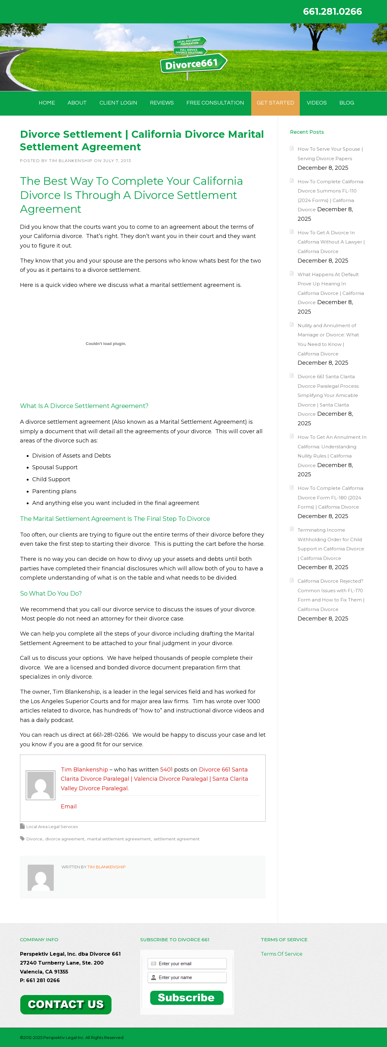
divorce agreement (64, 838)
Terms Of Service (282, 954)
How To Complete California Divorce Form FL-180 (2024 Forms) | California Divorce (330, 497)
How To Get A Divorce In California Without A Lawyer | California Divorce (331, 242)
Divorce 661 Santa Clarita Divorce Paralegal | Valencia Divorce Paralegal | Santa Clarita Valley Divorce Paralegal (154, 779)
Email (69, 806)
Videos (317, 103)
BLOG (346, 103)
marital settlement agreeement (119, 838)
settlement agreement (177, 838)
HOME (47, 103)
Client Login (118, 103)
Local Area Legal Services (52, 826)
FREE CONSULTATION (215, 103)
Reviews (162, 103)
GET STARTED (275, 103)
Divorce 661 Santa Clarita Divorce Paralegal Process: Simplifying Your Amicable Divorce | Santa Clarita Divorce (328, 395)
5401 (166, 769)
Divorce (34, 838)
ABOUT (77, 103)
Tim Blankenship (71, 160)
